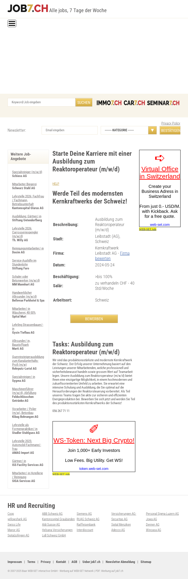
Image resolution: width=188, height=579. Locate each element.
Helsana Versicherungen (57, 530)
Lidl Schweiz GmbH (54, 535)
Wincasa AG (153, 530)
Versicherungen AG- (123, 514)
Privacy (46, 562)
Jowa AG (151, 519)
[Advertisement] (94, 61)
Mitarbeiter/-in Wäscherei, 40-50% (24, 311)
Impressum (15, 562)
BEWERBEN (94, 319)
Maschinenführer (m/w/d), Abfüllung (24, 391)
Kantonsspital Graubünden (58, 519)
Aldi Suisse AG (51, 525)
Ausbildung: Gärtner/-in (26, 216)
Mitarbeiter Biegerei (24, 184)
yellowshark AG (17, 519)
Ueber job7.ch (91, 562)
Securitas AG (119, 519)
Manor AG (14, 530)
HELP (55, 184)
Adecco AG (118, 530)
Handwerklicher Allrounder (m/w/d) (24, 295)
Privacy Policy (170, 123)
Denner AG (152, 525)
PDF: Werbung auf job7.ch (109, 570)
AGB (74, 562)
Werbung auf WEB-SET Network (77, 570)
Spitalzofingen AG (18, 535)
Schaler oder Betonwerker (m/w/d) (26, 278)
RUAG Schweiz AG (88, 519)
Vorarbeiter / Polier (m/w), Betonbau (24, 411)
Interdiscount (85, 530)
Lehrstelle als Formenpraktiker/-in (24, 427)
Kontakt (61, 562)
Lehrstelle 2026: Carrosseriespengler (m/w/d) (25, 232)
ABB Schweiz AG (52, 514)
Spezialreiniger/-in (23, 377)
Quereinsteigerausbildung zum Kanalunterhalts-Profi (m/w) (28, 361)
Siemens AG (84, 514)
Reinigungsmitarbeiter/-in (28, 248)
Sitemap (146, 562)
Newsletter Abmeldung (120, 562)
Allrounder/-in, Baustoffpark (21, 343)
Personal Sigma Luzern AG (162, 514)
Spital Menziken (121, 525)
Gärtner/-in (19, 461)
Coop (11, 514)
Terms (31, 562)
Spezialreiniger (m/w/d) (27, 172)
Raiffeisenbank (86, 525)
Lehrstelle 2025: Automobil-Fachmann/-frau (26, 445)
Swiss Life (14, 525)
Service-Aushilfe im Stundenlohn (24, 262)
